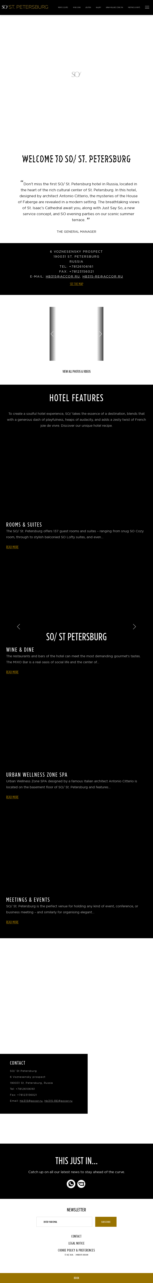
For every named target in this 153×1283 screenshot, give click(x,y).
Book (76, 1278)
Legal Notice (77, 1243)
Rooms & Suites (63, 7)
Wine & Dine (77, 7)
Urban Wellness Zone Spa (114, 7)
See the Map (76, 284)
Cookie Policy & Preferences (76, 1250)
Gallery (98, 7)
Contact (76, 1236)
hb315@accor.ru (63, 276)
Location (88, 7)
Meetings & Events (134, 7)
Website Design (82, 1255)
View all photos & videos (77, 371)
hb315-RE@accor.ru (102, 276)
